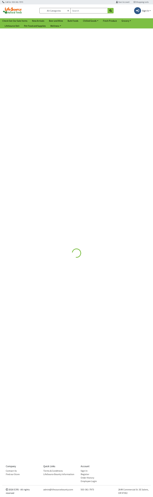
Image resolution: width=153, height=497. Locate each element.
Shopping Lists (141, 2)
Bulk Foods (73, 20)
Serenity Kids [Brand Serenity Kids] (120, 285)
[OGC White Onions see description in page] (131, 390)
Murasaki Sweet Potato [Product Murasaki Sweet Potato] (131, 87)
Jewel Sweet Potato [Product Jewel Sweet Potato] (93, 87)
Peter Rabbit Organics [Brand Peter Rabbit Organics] (85, 285)
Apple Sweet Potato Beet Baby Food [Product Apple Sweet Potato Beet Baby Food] (54, 279)
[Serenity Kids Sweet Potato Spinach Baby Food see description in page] (131, 253)
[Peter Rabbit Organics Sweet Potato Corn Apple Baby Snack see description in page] (93, 253)
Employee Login (89, 481)
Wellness (54, 25)
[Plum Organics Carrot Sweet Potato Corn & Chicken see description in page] (93, 322)
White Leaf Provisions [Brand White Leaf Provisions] (46, 285)
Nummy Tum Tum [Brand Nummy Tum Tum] (45, 422)
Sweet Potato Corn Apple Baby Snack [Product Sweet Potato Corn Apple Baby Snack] (93, 279)
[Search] (89, 10)
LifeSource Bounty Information (58, 474)
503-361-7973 (87, 489)
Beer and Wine (56, 20)
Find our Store (13, 474)
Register (85, 474)
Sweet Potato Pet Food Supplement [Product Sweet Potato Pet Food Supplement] (54, 416)
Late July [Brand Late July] (80, 154)
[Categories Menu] (55, 10)
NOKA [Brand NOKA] (118, 154)
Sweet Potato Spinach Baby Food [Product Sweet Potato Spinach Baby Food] (131, 279)
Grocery (125, 20)
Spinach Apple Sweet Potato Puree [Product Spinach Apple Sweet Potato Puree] (131, 347)
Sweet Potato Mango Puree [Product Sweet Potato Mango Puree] (93, 211)
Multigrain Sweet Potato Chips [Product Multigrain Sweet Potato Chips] (93, 149)
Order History (87, 477)
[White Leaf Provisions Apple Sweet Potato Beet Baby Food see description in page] (54, 253)
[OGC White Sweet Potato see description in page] (54, 63)
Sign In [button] (141, 10)
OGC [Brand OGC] (40, 91)
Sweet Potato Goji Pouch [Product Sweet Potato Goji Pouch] (131, 149)
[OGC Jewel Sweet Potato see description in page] (93, 63)
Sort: (124, 31)
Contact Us (11, 470)
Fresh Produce (110, 20)
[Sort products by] (136, 37)
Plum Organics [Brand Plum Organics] (82, 354)
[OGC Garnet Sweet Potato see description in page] (93, 390)
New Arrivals (38, 20)
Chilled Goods (90, 20)
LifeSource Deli (12, 25)
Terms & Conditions (53, 470)
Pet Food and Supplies (35, 25)
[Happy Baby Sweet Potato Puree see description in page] (54, 188)
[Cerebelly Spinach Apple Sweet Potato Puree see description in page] (131, 322)
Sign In (84, 470)
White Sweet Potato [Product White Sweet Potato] (54, 87)
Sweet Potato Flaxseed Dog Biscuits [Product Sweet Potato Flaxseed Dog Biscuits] (131, 213)
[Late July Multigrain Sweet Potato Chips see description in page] (93, 125)
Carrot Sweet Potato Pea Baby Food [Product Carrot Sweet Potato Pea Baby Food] (54, 347)
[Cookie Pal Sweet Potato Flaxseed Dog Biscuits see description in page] (131, 188)
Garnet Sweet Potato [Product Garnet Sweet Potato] (93, 414)
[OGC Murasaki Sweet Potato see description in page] (131, 63)
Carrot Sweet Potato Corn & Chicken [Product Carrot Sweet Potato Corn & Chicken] (93, 347)
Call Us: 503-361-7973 (12, 2)
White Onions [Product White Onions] (131, 414)
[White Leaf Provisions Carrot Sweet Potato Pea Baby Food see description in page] (54, 322)
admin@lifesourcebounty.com (58, 489)
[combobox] (89, 10)
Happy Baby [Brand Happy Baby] (42, 216)
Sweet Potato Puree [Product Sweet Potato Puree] (54, 149)
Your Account (122, 2)
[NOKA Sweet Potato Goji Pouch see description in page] (131, 125)
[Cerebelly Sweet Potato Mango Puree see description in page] (93, 188)
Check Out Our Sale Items (14, 20)
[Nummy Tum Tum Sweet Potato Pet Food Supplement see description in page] (54, 390)
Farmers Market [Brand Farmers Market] (44, 154)
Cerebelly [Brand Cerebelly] (80, 216)
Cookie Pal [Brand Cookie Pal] (119, 220)
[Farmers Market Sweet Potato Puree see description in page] (54, 125)
